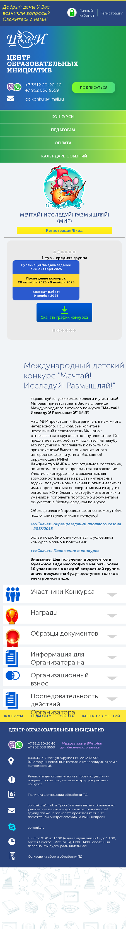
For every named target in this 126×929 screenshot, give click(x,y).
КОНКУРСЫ (63, 117)
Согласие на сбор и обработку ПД (55, 857)
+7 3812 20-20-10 (43, 84)
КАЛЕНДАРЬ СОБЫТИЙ (64, 156)
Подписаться (93, 87)
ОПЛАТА (63, 143)
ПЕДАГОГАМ (63, 130)
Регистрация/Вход (64, 230)
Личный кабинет (86, 13)
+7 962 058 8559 (42, 90)
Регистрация (111, 13)
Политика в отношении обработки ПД (58, 795)
